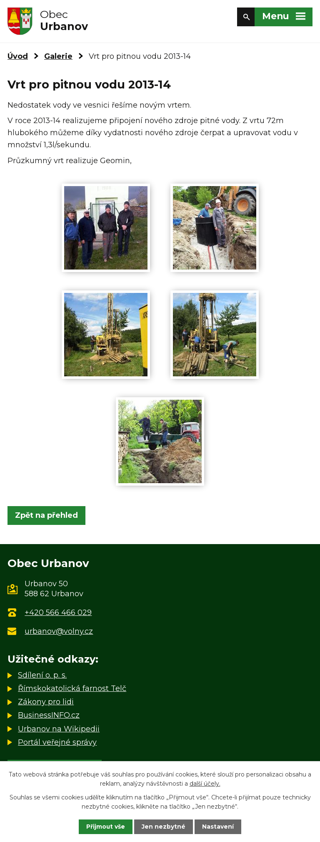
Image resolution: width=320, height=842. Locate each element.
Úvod (18, 56)
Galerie (58, 56)
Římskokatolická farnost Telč (72, 688)
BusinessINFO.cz (49, 715)
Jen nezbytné (164, 826)
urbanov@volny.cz (59, 631)
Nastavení (218, 826)
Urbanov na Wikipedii (59, 729)
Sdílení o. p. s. (42, 675)
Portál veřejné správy (57, 742)
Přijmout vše (105, 826)
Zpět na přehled (46, 515)
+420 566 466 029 (58, 612)
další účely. (205, 783)
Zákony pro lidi (46, 701)
